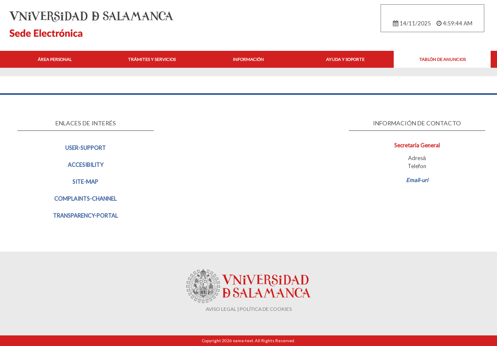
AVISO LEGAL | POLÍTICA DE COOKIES (249, 309)
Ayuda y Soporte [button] (345, 59)
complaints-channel (85, 198)
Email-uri (417, 180)
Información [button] (248, 59)
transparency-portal (85, 215)
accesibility (85, 164)
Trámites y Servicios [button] (152, 59)
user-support (85, 147)
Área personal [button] (55, 59)
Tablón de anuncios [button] (442, 59)
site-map (85, 181)
